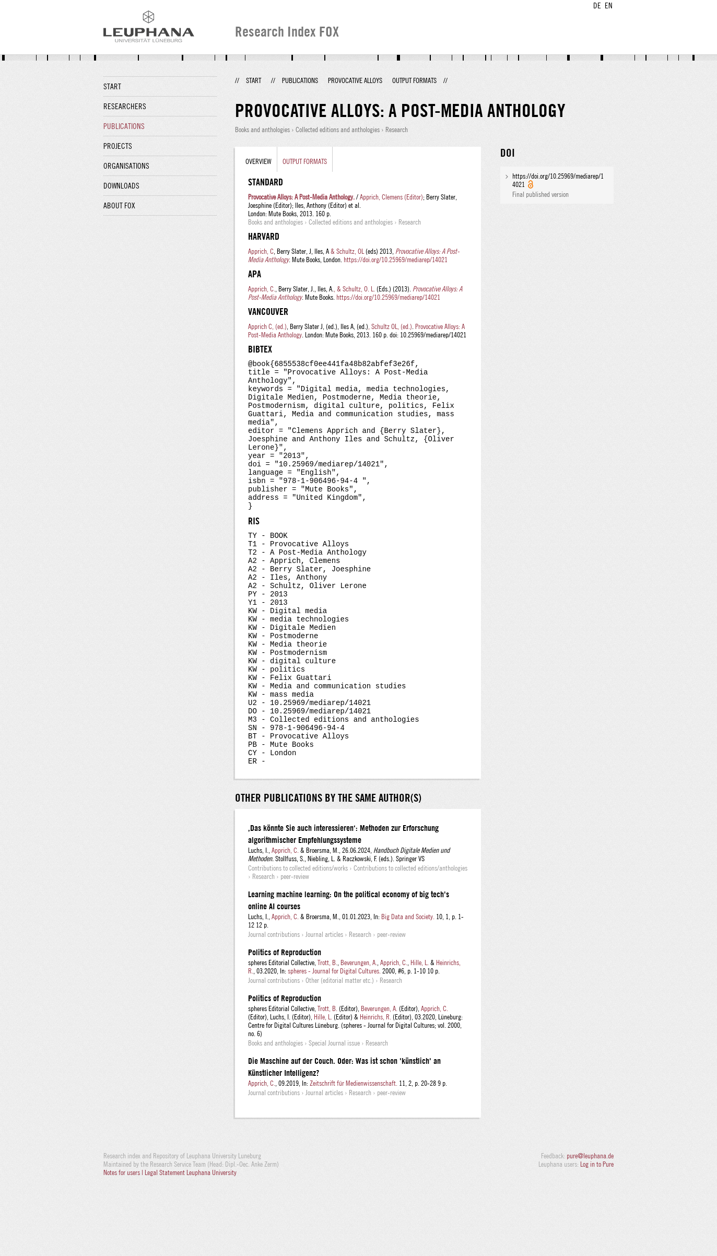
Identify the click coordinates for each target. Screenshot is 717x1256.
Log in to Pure (597, 1236)
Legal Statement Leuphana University (191, 1244)
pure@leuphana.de (590, 1228)
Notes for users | (124, 1244)
